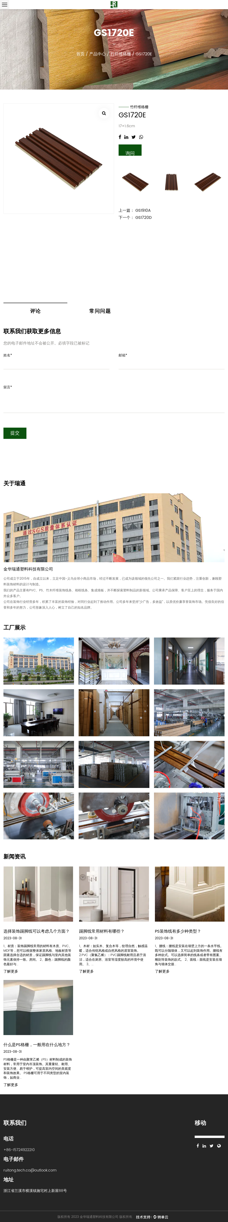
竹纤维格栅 (120, 54)
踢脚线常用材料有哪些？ (102, 931)
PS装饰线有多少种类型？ (178, 931)
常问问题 (100, 311)
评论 (35, 311)
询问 (130, 153)
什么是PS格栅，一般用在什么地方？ (36, 1045)
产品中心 (97, 54)
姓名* (7, 355)
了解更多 (10, 972)
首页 (80, 54)
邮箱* (123, 355)
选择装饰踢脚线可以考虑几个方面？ (36, 931)
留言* (7, 387)
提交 (15, 433)
